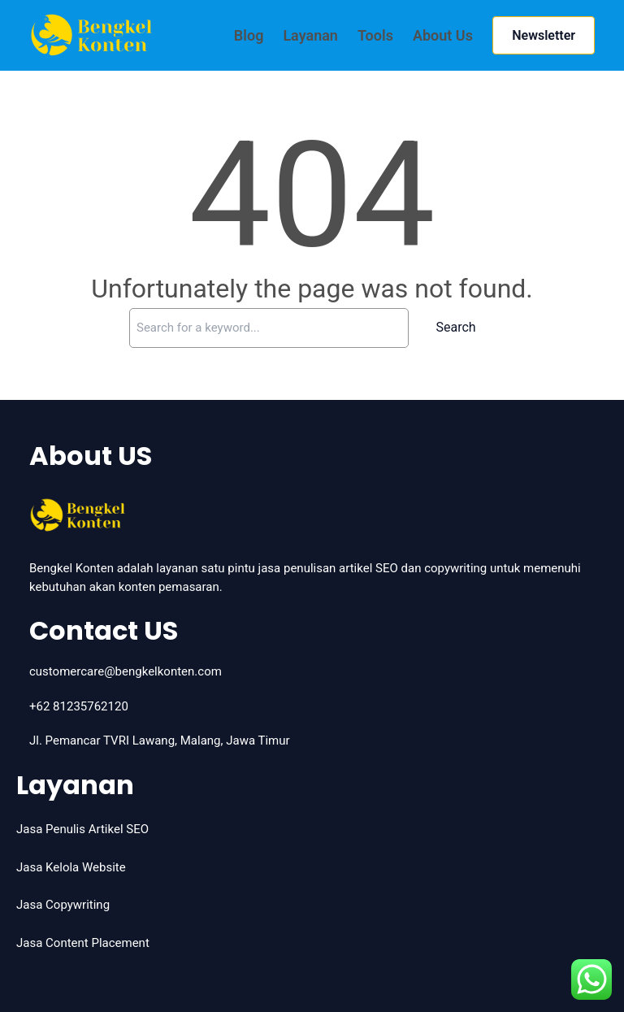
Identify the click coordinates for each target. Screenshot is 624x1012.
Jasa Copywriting (63, 904)
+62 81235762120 (78, 706)
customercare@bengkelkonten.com (125, 671)
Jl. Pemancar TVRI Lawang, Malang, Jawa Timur (159, 740)
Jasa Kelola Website (71, 867)
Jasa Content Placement (83, 943)
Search (456, 327)
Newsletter (543, 35)
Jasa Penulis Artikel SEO (82, 829)
